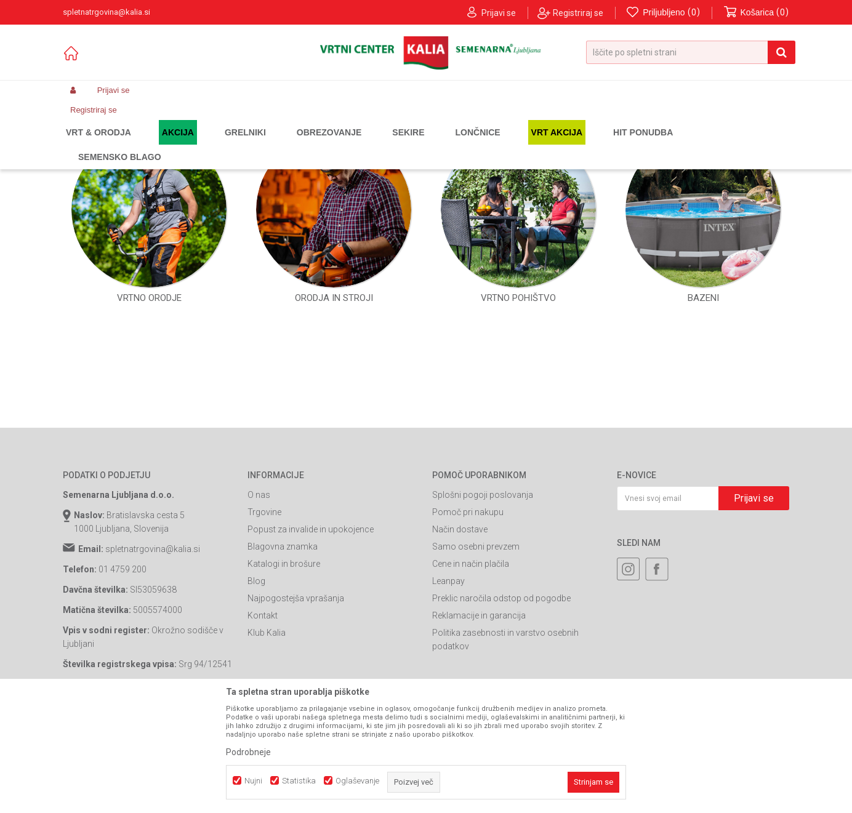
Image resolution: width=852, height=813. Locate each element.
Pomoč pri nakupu (468, 642)
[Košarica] (756, 12)
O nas (258, 625)
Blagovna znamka (282, 676)
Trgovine (264, 642)
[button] (690, 52)
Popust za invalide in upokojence (310, 659)
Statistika (299, 780)
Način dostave (460, 659)
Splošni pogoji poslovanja (482, 625)
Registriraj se (578, 13)
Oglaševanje (357, 780)
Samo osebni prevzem (476, 676)
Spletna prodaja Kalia (98, 144)
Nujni (253, 780)
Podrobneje (248, 752)
